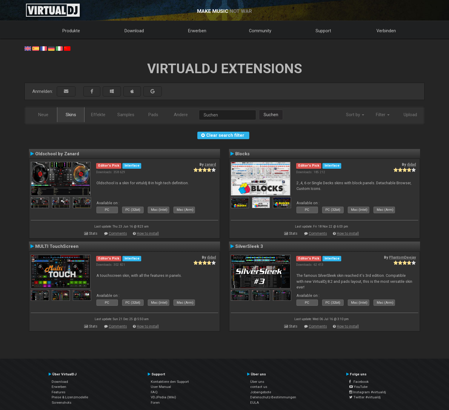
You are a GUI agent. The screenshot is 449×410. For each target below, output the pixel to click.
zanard (210, 164)
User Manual (161, 387)
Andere (181, 114)
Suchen (271, 114)
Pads (153, 114)
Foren (155, 402)
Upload (410, 114)
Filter (383, 114)
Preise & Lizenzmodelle (70, 397)
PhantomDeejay (402, 257)
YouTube (358, 387)
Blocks (242, 153)
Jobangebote (260, 392)
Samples (125, 114)
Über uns (257, 382)
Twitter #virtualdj (365, 397)
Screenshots (61, 402)
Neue (43, 114)
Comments (118, 233)
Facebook (359, 382)
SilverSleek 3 (249, 246)
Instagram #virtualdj (367, 392)
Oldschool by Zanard (57, 153)
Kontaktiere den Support (170, 382)
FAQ (154, 392)
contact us (258, 387)
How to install (148, 233)
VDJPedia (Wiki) (163, 397)
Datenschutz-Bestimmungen (273, 397)
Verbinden (386, 30)
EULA (254, 402)
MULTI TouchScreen (57, 246)
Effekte (98, 114)
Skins (71, 114)
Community (260, 30)
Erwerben (197, 30)
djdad (411, 164)
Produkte (71, 30)
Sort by (355, 114)
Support (323, 30)
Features (58, 392)
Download (134, 30)
